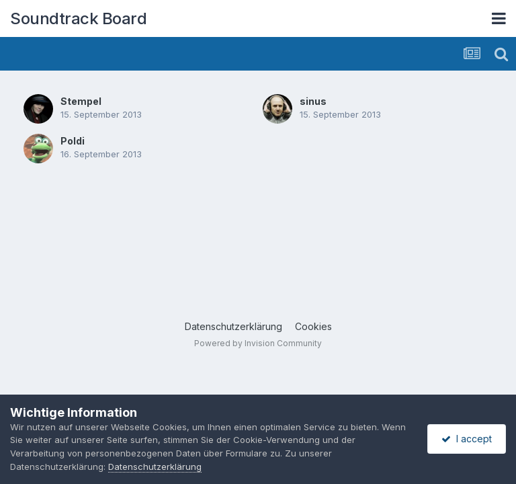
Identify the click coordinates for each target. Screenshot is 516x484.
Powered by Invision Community (258, 343)
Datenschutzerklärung (233, 326)
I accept (466, 438)
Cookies (313, 326)
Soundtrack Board (78, 18)
